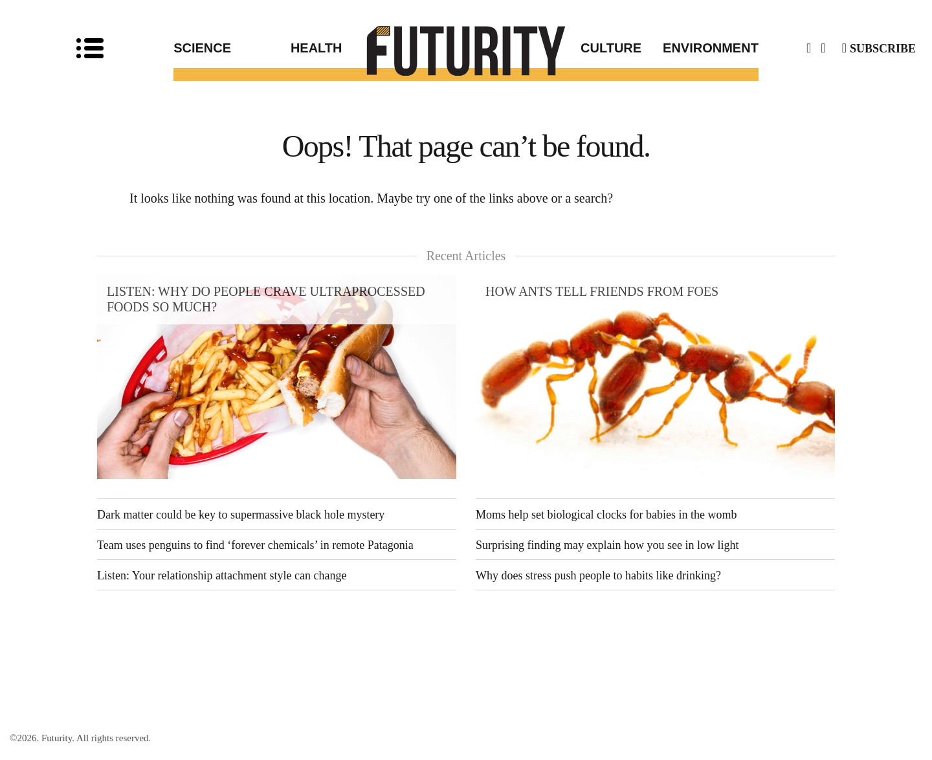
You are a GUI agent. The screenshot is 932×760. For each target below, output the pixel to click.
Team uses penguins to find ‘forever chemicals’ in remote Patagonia (255, 545)
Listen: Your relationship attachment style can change (221, 575)
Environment (711, 48)
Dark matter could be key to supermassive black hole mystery (240, 514)
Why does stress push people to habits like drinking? (598, 575)
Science (202, 48)
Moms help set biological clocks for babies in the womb (606, 514)
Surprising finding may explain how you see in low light (607, 545)
